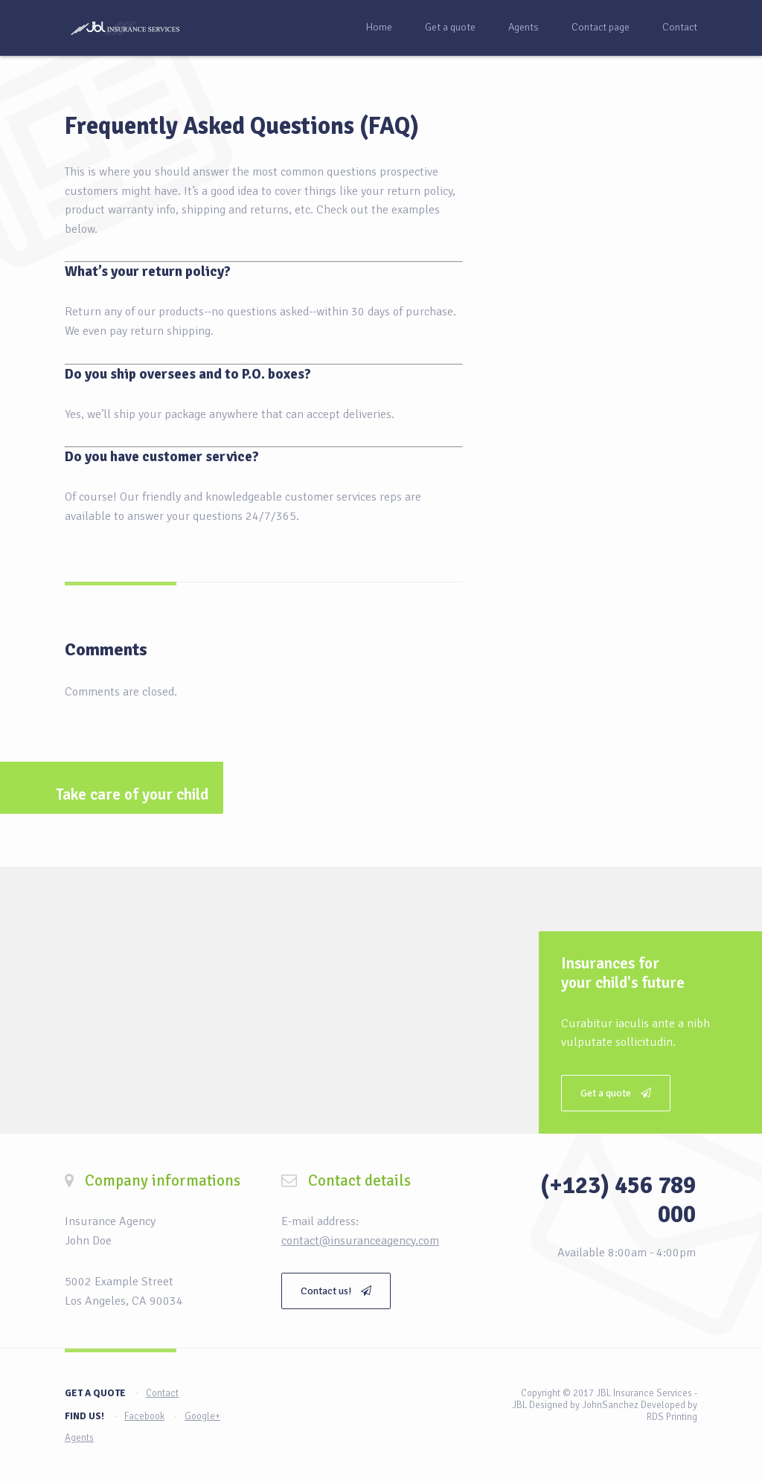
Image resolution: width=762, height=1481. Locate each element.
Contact (679, 27)
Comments (106, 649)
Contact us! (336, 1291)
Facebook (144, 1416)
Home (378, 27)
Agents (523, 27)
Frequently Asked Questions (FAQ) (242, 126)
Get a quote (450, 27)
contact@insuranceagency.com (360, 1240)
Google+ (202, 1416)
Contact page (601, 27)
